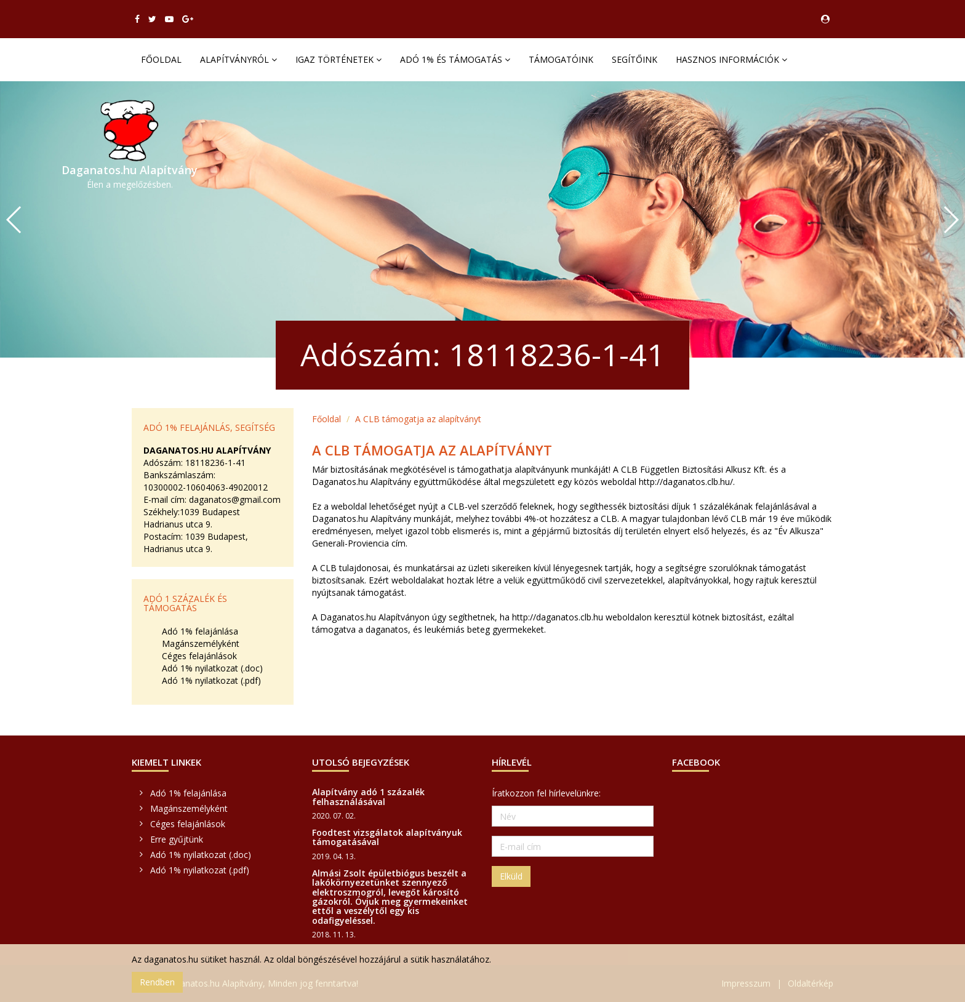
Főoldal (161, 59)
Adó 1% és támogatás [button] (455, 59)
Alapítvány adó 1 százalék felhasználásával (368, 796)
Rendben (157, 982)
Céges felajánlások (199, 656)
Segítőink (634, 59)
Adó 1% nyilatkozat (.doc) (212, 668)
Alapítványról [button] (238, 59)
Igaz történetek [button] (338, 59)
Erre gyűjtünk (176, 839)
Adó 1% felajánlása (200, 631)
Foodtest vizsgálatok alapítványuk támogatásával (387, 837)
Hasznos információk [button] (731, 59)
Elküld (511, 876)
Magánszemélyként (200, 643)
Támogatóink (561, 59)
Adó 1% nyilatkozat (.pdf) (211, 680)
